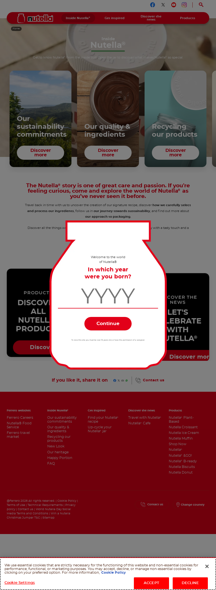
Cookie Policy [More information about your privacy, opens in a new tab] (113, 572)
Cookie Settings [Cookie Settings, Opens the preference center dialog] (19, 583)
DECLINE (190, 583)
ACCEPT (151, 583)
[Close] (207, 566)
